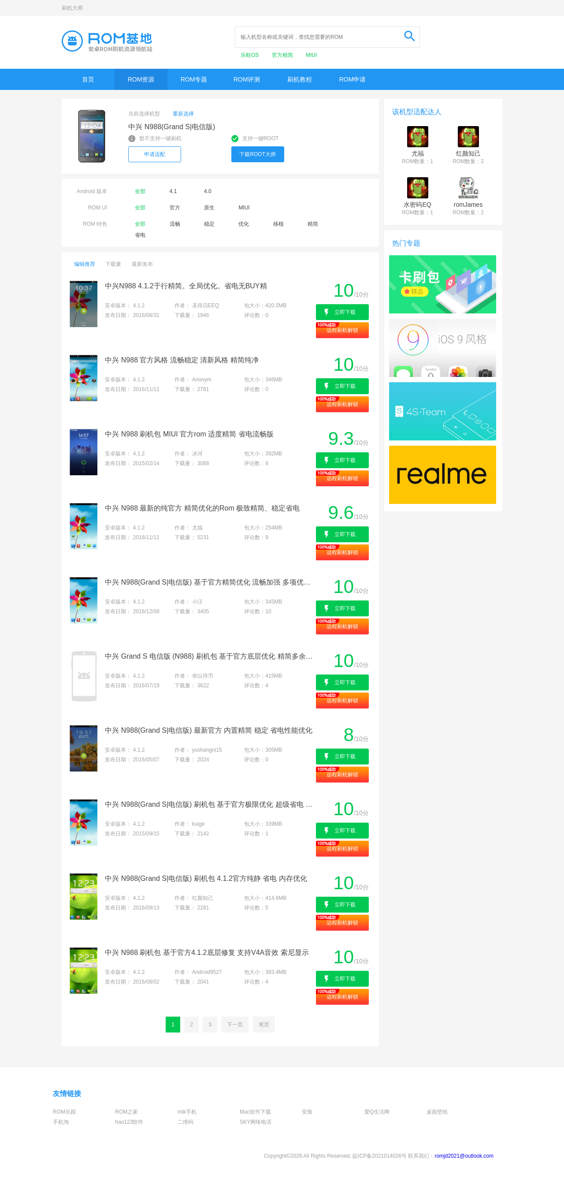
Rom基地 (107, 41)
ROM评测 (247, 79)
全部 (140, 191)
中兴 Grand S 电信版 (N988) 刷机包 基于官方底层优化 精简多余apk (209, 656)
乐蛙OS (250, 55)
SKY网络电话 (255, 1122)
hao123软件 (129, 1122)
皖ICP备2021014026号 (379, 1156)
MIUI (311, 55)
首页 (88, 79)
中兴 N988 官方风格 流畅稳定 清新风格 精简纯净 (181, 360)
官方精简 (283, 55)
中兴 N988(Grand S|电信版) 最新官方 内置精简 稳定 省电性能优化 (208, 730)
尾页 (264, 1024)
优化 (243, 224)
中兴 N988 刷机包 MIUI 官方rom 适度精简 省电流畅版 (189, 434)
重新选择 (183, 114)
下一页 (235, 1024)
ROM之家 (126, 1112)
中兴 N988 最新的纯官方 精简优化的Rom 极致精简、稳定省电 (202, 508)
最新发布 (142, 264)
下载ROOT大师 (257, 154)
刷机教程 (299, 79)
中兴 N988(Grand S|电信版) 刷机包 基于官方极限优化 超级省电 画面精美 (209, 804)
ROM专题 (194, 79)
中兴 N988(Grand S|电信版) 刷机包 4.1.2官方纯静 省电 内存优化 (206, 878)
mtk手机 (187, 1112)
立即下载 (345, 312)
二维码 (185, 1122)
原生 (209, 208)
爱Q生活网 (377, 1112)
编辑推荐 (84, 264)
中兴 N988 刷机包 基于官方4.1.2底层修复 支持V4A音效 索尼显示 (206, 952)
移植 (278, 224)
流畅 (175, 224)
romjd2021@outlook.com (464, 1156)
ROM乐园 (64, 1112)
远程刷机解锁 (342, 330)
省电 (140, 235)
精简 (313, 224)
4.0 (208, 191)
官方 (175, 208)
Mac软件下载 (255, 1112)
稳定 (209, 224)
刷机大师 (72, 8)
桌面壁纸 (437, 1112)
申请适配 (154, 154)
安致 (307, 1112)
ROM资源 (141, 79)
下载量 (113, 264)
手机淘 (61, 1122)
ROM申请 (352, 79)
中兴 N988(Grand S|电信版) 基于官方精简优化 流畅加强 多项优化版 (209, 582)
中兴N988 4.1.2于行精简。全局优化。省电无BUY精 (186, 286)
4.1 (173, 191)
